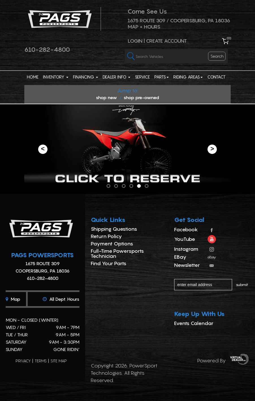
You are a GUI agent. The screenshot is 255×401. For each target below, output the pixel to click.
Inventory (55, 76)
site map (59, 360)
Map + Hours (144, 27)
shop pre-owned (141, 97)
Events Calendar (193, 323)
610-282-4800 (47, 49)
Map (13, 299)
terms (41, 360)
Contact (216, 76)
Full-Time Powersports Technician (117, 253)
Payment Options (112, 244)
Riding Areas (188, 76)
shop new (106, 97)
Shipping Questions (114, 229)
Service (142, 76)
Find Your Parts (108, 263)
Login (135, 41)
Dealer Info (116, 76)
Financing (85, 76)
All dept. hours (61, 299)
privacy (23, 360)
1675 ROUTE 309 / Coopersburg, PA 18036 (179, 20)
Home (32, 76)
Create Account (166, 41)
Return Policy (106, 236)
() (229, 38)
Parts (161, 76)
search (217, 56)
